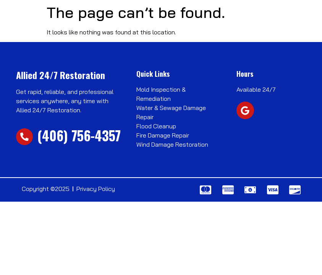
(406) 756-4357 (79, 135)
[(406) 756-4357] (24, 136)
